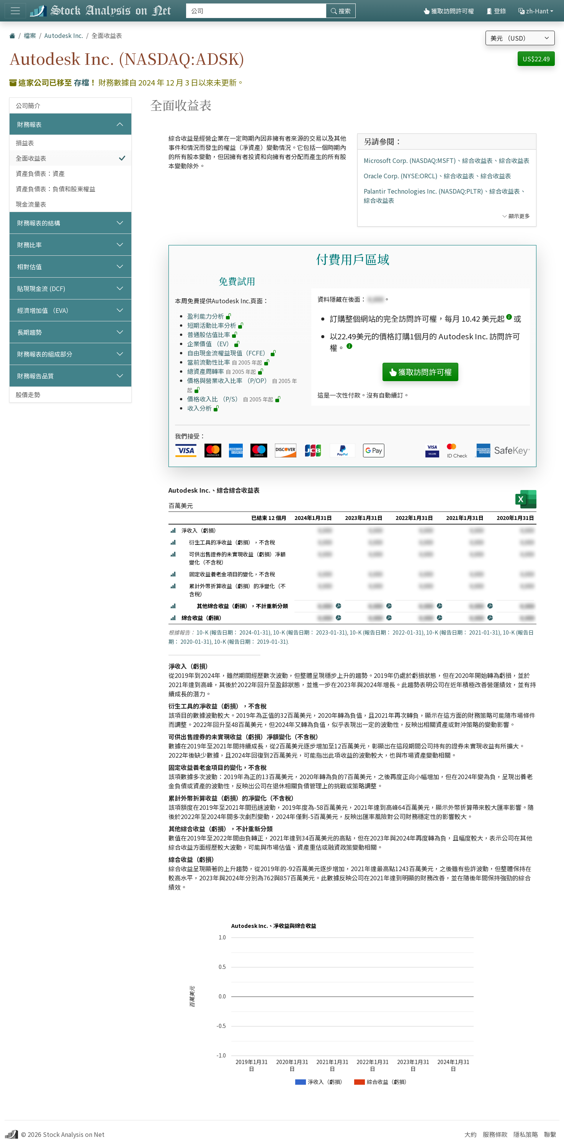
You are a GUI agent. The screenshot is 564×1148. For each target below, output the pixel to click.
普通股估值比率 (212, 334)
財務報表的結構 (38, 222)
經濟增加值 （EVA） (44, 310)
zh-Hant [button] (533, 10)
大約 (470, 1134)
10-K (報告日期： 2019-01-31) (251, 641)
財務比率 (29, 244)
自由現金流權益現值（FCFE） (231, 352)
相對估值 (29, 266)
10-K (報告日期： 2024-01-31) (233, 632)
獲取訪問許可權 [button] (420, 371)
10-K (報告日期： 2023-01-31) (310, 632)
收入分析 (203, 408)
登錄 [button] (496, 10)
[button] (509, 318)
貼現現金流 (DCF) (41, 288)
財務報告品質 (35, 375)
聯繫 (550, 1134)
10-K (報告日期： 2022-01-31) (386, 632)
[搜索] (256, 10)
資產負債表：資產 (40, 173)
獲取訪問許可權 (448, 10)
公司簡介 (28, 105)
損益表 (25, 142)
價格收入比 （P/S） (234, 398)
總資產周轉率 (225, 371)
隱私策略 (525, 1134)
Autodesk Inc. (63, 35)
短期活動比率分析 (215, 325)
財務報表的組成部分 (44, 354)
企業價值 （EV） (213, 343)
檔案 (30, 35)
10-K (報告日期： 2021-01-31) (463, 632)
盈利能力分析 (209, 316)
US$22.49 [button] (536, 58)
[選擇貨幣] (520, 38)
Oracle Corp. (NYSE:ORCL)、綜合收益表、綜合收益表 (437, 175)
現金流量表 (31, 204)
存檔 (81, 82)
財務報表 (29, 124)
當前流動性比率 (228, 362)
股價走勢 (28, 394)
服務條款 (495, 1134)
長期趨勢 (29, 332)
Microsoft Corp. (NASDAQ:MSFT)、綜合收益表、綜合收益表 (447, 160)
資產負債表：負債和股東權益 (55, 188)
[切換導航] (15, 10)
